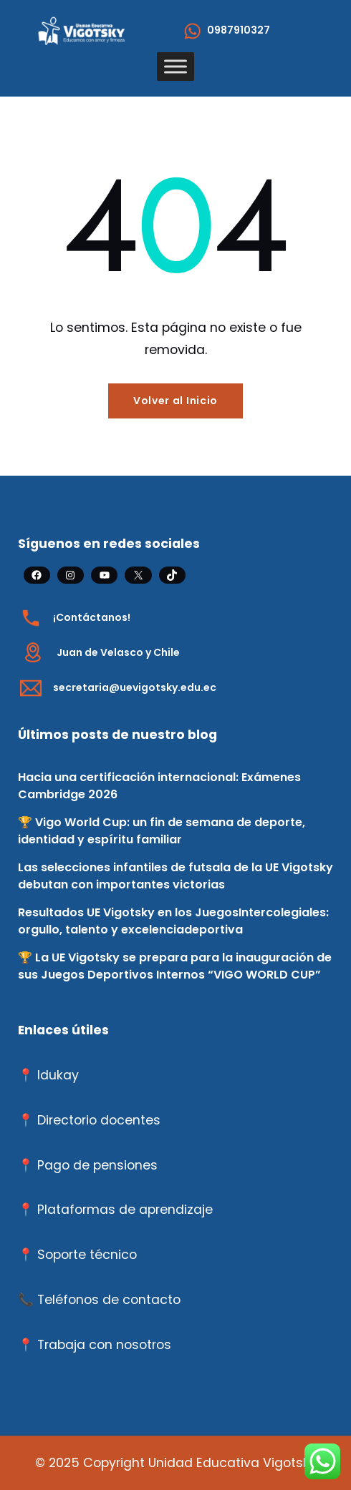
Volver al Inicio (175, 400)
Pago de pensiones (97, 1165)
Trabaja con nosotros (104, 1344)
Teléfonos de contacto (109, 1299)
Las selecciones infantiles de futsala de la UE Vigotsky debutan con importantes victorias (175, 876)
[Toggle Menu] (175, 66)
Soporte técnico (87, 1254)
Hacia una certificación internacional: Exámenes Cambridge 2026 (159, 786)
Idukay (58, 1075)
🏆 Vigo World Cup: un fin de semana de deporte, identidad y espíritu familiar (161, 831)
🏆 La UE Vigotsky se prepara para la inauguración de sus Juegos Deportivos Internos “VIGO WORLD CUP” (175, 966)
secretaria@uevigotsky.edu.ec (134, 687)
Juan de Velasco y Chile (118, 652)
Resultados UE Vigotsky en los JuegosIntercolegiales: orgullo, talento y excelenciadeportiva (173, 921)
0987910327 (238, 30)
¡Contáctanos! (91, 617)
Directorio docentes (98, 1120)
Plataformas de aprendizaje (125, 1209)
